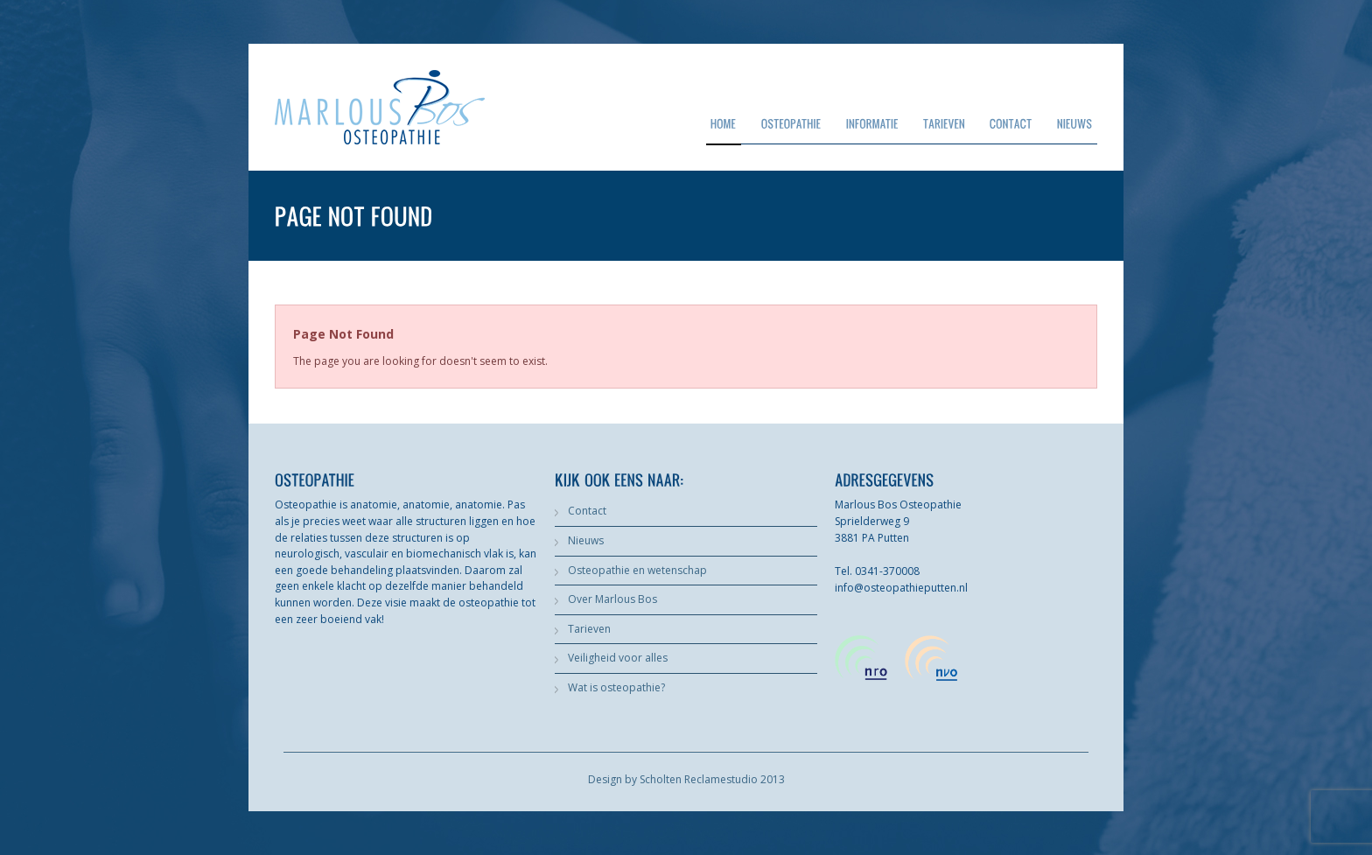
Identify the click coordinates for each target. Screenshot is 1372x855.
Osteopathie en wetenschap (637, 570)
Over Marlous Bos (612, 599)
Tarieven (589, 628)
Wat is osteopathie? (616, 687)
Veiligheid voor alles (618, 657)
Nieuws (586, 540)
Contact (587, 510)
